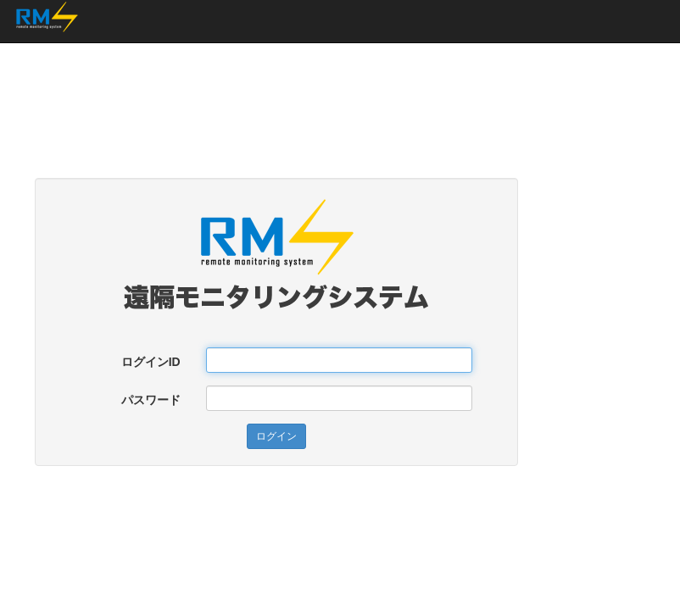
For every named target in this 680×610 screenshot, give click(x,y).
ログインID (151, 362)
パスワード (151, 400)
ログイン (276, 436)
